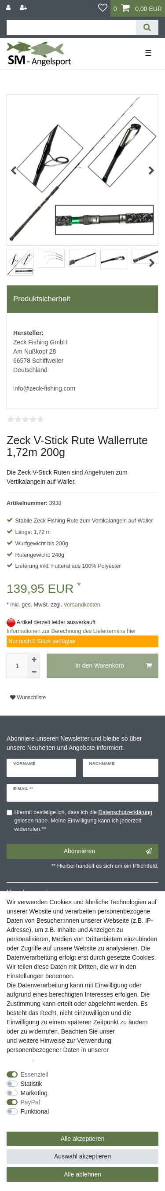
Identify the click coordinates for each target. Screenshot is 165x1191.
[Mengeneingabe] (17, 666)
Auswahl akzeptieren (82, 1156)
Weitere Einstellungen (36, 1120)
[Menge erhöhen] (34, 660)
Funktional (35, 1111)
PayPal (30, 1102)
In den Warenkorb (113, 666)
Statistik (31, 1083)
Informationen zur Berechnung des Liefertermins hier (71, 631)
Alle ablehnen (82, 1174)
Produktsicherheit (41, 299)
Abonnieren (108, 851)
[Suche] (147, 27)
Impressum (132, 1031)
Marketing (34, 1092)
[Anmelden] (9, 7)
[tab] (82, 299)
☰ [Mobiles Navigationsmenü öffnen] (148, 53)
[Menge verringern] (34, 672)
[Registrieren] (24, 7)
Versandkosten (81, 605)
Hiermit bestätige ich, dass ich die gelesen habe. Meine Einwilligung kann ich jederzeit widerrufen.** (84, 820)
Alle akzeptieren (83, 1138)
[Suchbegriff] (71, 27)
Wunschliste (28, 697)
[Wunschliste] (102, 8)
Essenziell (34, 1074)
